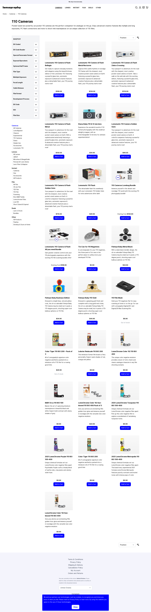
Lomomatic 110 (18, 148)
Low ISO (16, 202)
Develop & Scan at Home (21, 224)
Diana (15, 140)
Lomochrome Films (19, 199)
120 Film (16, 189)
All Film (15, 184)
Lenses (67, 8)
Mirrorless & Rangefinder (21, 159)
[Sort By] (127, 38)
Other (98, 8)
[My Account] (140, 7)
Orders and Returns (75, 573)
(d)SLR (15, 157)
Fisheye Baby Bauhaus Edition (57, 298)
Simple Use (17, 143)
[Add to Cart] (58, 95)
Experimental (17, 135)
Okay (75, 607)
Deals (90, 8)
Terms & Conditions (75, 559)
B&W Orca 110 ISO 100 (54, 403)
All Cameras (17, 128)
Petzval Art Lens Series (21, 162)
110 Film (16, 192)
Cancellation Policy (75, 568)
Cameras (58, 8)
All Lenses (16, 154)
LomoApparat (18, 130)
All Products (17, 178)
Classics (16, 133)
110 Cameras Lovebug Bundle (124, 185)
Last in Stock (17, 211)
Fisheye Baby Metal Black (122, 247)
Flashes (15, 222)
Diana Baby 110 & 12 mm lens (90, 124)
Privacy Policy (75, 562)
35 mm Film (17, 187)
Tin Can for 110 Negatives (88, 247)
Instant (76, 8)
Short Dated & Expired (20, 204)
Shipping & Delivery (75, 565)
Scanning (16, 194)
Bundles (16, 213)
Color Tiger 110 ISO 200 (88, 457)
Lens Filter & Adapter (20, 164)
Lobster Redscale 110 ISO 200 (90, 351)
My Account (75, 570)
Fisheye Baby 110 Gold (87, 298)
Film (84, 8)
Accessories (17, 145)
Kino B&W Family (18, 197)
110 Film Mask (117, 298)
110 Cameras (17, 138)
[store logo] (12, 7)
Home (5, 14)
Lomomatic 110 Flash (86, 185)
